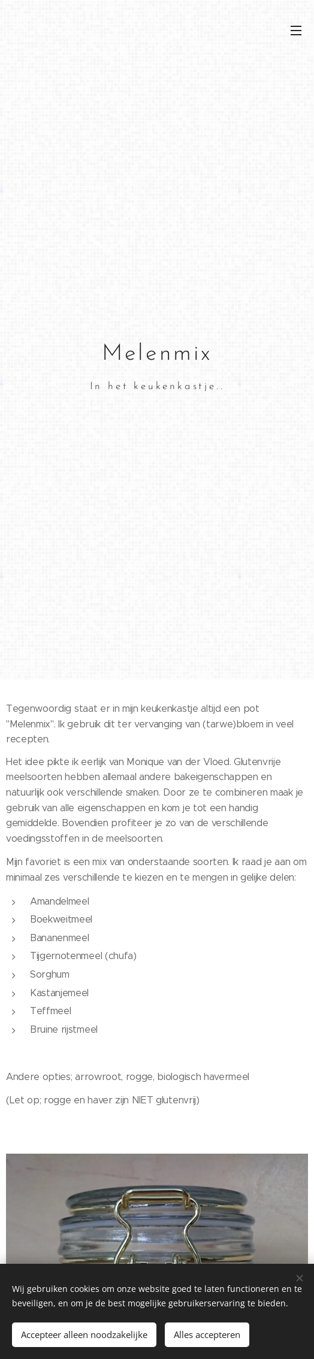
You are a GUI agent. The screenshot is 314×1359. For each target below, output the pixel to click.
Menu (296, 30)
